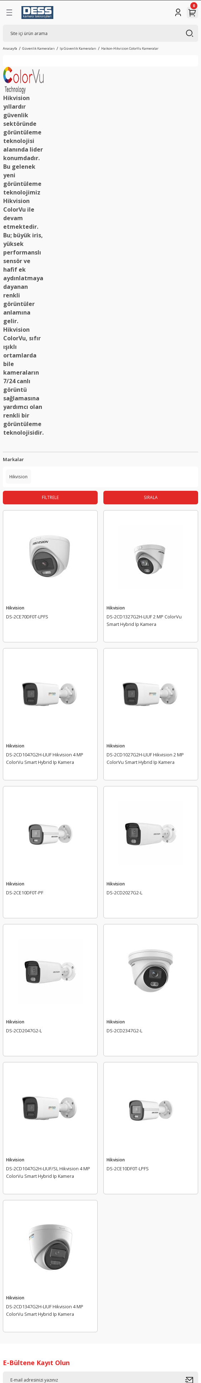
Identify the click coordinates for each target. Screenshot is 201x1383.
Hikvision (15, 608)
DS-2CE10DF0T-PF (24, 892)
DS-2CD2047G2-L (24, 1030)
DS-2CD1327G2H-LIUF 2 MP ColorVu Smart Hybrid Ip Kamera (144, 620)
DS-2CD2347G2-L (124, 1030)
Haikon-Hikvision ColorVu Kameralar (129, 48)
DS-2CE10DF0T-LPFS (128, 1168)
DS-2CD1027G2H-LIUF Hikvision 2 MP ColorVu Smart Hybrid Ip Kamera (145, 758)
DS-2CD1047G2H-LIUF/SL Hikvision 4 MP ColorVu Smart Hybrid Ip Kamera (48, 1172)
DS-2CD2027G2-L (124, 892)
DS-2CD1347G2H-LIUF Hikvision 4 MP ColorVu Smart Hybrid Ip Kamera (44, 1310)
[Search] (100, 33)
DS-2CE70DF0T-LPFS (27, 616)
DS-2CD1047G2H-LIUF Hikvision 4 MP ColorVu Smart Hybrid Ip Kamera (44, 758)
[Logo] (37, 12)
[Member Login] (178, 12)
